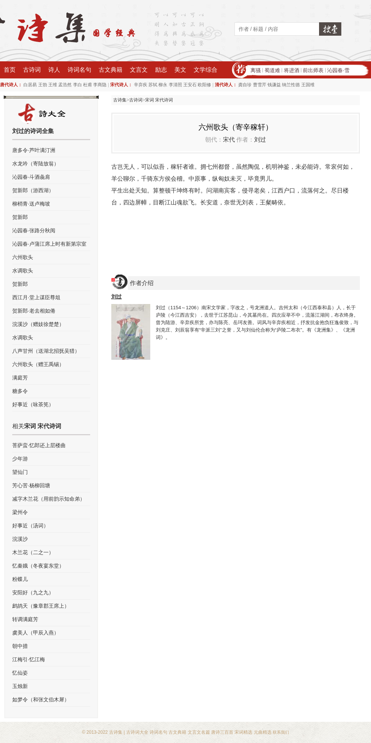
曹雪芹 (259, 84)
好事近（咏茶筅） (33, 404)
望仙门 (20, 472)
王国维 (308, 84)
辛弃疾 (140, 84)
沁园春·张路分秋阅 (33, 230)
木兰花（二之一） (33, 552)
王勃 (42, 84)
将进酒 (291, 70)
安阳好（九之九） (33, 592)
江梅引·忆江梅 (28, 659)
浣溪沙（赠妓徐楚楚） (38, 324)
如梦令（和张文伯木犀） (40, 699)
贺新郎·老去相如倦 (33, 311)
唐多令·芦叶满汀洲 (33, 150)
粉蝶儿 (20, 579)
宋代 (229, 139)
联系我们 (281, 732)
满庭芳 (20, 378)
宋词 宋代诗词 (159, 100)
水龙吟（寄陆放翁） (35, 164)
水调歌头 (22, 271)
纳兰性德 (291, 84)
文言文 (139, 70)
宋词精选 (243, 732)
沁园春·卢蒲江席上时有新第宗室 (49, 244)
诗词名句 (79, 70)
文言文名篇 (199, 732)
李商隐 (99, 84)
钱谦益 (274, 84)
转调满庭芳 (25, 619)
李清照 (175, 84)
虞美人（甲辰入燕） (35, 633)
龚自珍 (245, 84)
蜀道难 (272, 70)
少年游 (20, 459)
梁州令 (20, 512)
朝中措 (20, 646)
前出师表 (313, 70)
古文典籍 (110, 70)
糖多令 (20, 391)
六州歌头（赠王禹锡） (38, 364)
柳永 (162, 84)
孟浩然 (65, 84)
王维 (52, 84)
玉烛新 (20, 686)
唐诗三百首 (222, 732)
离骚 (255, 70)
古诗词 (32, 70)
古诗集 (120, 100)
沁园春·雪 (338, 70)
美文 (180, 70)
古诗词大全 (137, 732)
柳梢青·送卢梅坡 (31, 204)
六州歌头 (22, 257)
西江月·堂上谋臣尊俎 (36, 297)
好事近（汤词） (30, 526)
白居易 (30, 84)
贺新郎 (20, 217)
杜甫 (87, 84)
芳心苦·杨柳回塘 (31, 485)
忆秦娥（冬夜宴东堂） (38, 566)
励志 (161, 70)
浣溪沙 (20, 539)
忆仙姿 (20, 673)
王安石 (190, 84)
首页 (10, 70)
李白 (77, 84)
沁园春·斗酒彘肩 (31, 177)
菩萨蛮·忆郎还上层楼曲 (39, 445)
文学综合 (205, 70)
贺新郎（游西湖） (33, 190)
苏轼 (152, 84)
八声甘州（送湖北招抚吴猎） (46, 351)
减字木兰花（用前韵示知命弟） (48, 499)
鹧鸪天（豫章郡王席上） (40, 606)
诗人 (54, 70)
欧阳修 (204, 84)
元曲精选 (263, 732)
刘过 (260, 139)
